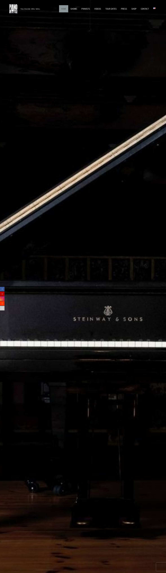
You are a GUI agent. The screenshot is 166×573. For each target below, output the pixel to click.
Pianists (85, 8)
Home (63, 8)
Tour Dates (111, 8)
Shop (133, 8)
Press (124, 8)
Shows (73, 8)
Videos (97, 8)
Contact (145, 8)
